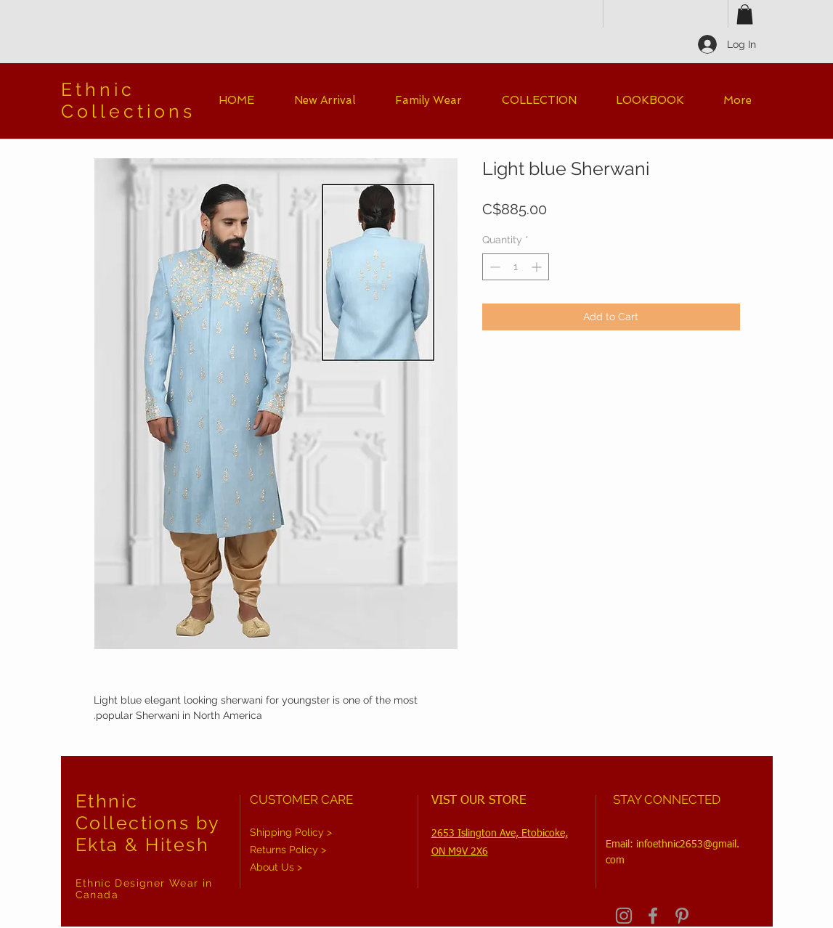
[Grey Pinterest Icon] (682, 916)
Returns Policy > (288, 849)
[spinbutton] (516, 267)
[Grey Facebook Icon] (653, 916)
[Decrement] (493, 267)
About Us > (276, 867)
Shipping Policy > (291, 832)
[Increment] (538, 267)
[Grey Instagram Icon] (624, 916)
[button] (744, 14)
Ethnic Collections (128, 100)
